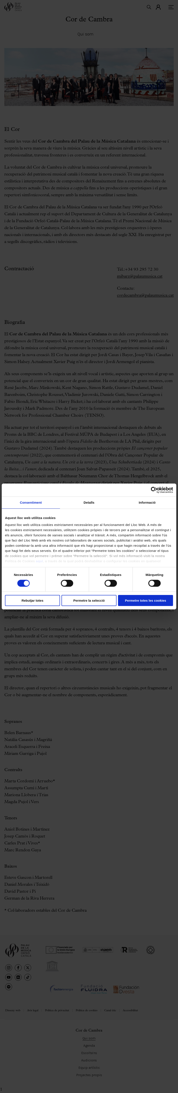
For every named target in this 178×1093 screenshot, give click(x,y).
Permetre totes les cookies (145, 600)
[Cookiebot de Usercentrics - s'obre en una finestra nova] (154, 490)
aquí (39, 561)
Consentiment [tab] (31, 502)
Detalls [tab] (89, 502)
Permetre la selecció (89, 600)
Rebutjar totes (32, 600)
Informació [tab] (147, 502)
